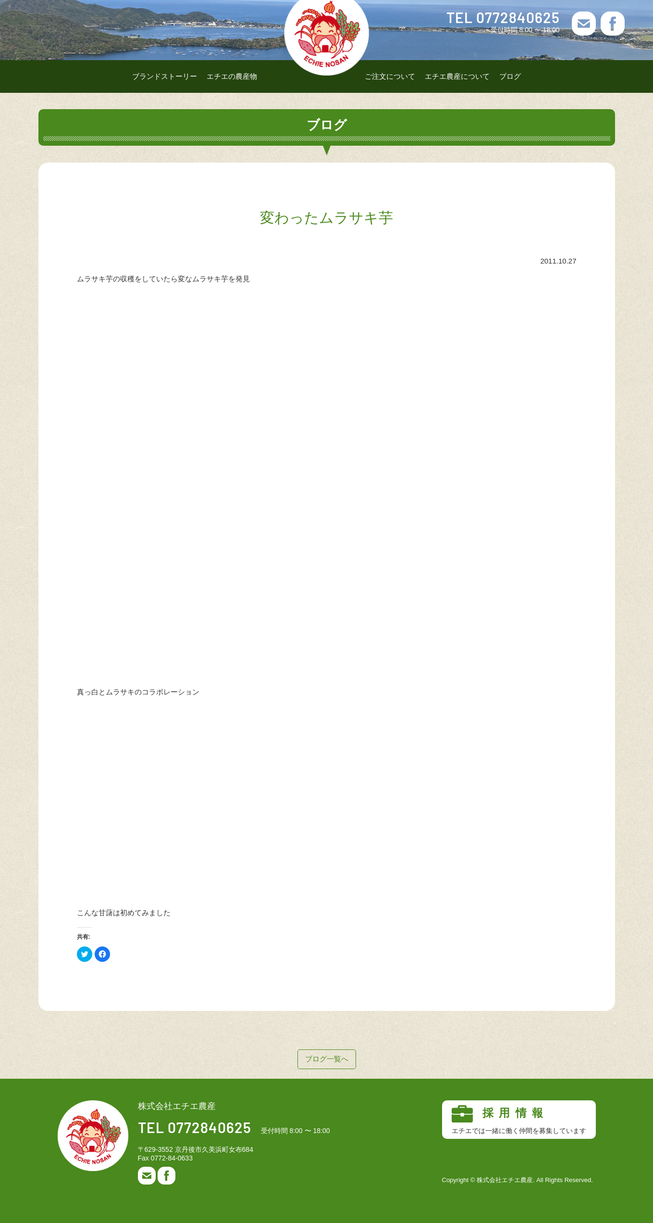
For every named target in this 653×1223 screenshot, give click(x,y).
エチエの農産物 (232, 76)
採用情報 (519, 1120)
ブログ (510, 76)
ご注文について (390, 76)
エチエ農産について (457, 76)
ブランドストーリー (164, 76)
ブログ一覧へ (326, 1059)
